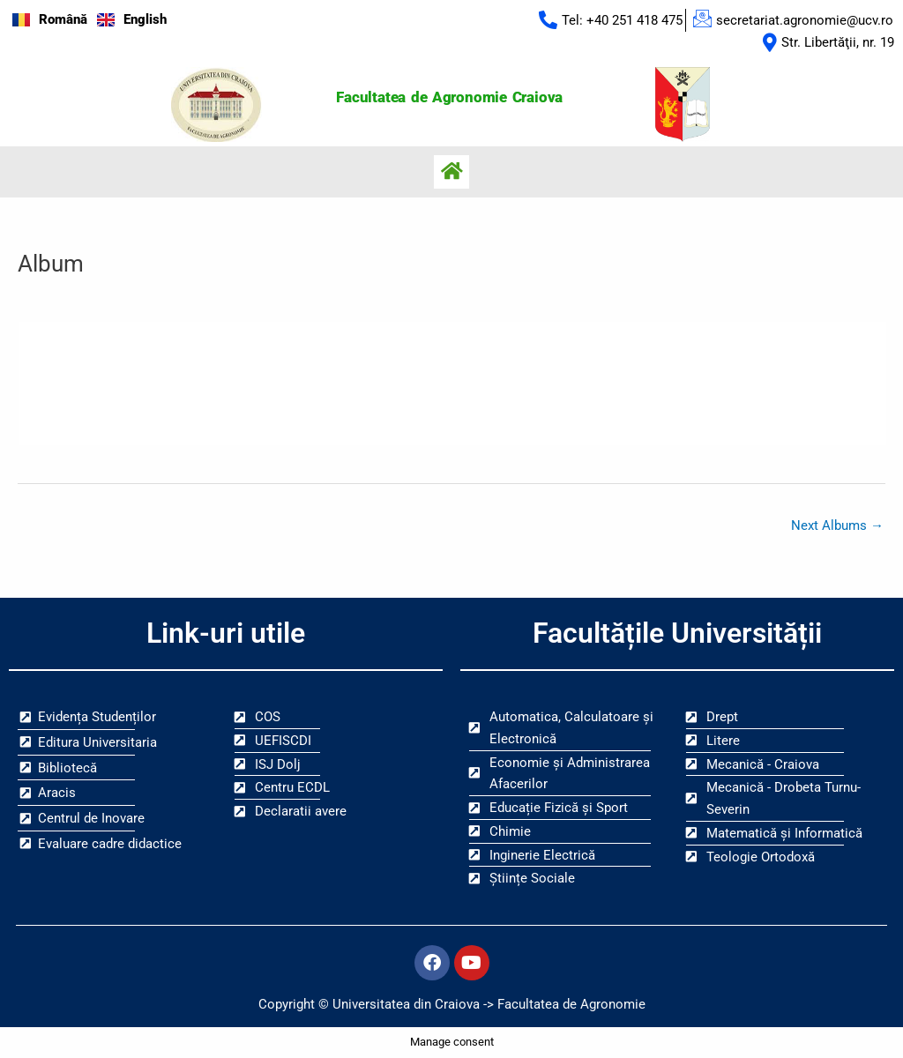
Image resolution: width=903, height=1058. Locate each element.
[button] (451, 172)
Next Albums (837, 525)
